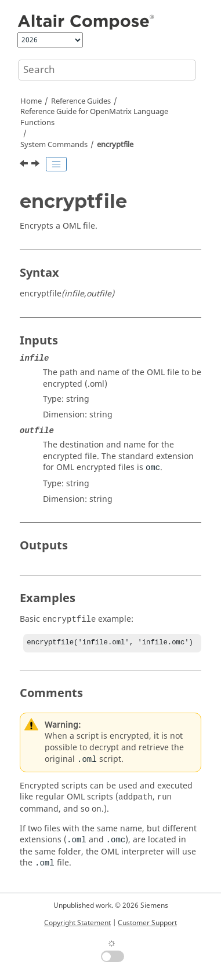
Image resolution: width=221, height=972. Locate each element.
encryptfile (115, 145)
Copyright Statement (77, 923)
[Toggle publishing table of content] (56, 164)
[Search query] (107, 70)
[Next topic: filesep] (36, 165)
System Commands (54, 145)
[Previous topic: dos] (25, 165)
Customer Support (147, 923)
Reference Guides (81, 101)
